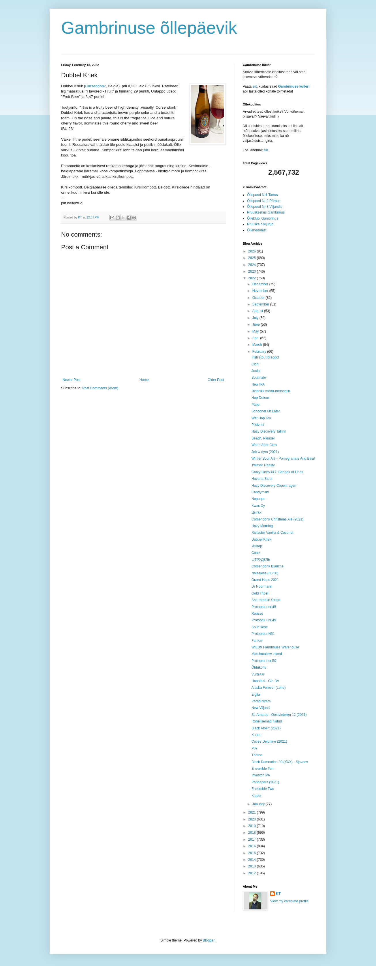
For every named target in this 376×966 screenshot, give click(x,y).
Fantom (257, 641)
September (261, 304)
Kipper (256, 796)
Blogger (209, 940)
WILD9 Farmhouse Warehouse (275, 647)
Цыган (256, 512)
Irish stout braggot (265, 357)
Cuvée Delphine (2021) (269, 741)
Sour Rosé (259, 627)
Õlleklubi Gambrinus (262, 218)
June (256, 324)
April (256, 338)
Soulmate (258, 378)
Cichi (255, 364)
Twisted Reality (263, 465)
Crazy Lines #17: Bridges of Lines (277, 472)
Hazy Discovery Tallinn (268, 431)
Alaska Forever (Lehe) (268, 688)
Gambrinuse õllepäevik (149, 27)
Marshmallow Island (266, 654)
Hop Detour (260, 398)
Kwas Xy (258, 506)
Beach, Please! (263, 438)
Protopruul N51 (263, 634)
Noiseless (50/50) (264, 573)
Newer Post (71, 380)
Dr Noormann (261, 586)
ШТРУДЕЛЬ (260, 560)
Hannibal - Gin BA (265, 681)
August (258, 311)
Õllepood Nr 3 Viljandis (264, 207)
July (256, 318)
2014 (252, 860)
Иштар (256, 546)
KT (278, 894)
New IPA (258, 384)
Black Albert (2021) (266, 728)
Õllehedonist (256, 230)
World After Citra (264, 445)
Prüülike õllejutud (260, 224)
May (256, 331)
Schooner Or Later (265, 411)
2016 (252, 846)
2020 (252, 819)
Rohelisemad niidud (266, 721)
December (260, 284)
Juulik (255, 371)
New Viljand (260, 708)
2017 (252, 839)
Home (144, 380)
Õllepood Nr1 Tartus (262, 195)
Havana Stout (261, 479)
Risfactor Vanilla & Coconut (272, 533)
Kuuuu (256, 735)
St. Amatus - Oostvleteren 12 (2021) (279, 715)
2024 (252, 265)
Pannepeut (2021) (265, 782)
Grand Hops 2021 (265, 580)
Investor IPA (260, 775)
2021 (252, 812)
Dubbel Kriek (261, 539)
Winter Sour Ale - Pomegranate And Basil (283, 458)
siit (255, 86)
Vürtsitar (257, 674)
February (259, 352)
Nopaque (258, 499)
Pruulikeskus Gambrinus (266, 212)
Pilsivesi (257, 425)
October (259, 298)
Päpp (255, 405)
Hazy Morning (262, 526)
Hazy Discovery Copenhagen (273, 486)
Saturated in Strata (265, 600)
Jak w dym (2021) (265, 452)
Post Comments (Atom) (100, 388)
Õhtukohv (258, 667)
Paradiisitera (261, 701)
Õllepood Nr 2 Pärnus (263, 201)
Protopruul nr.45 (263, 607)
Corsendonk (95, 86)
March (257, 345)
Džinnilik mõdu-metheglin (270, 391)
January (259, 804)
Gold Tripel (259, 593)
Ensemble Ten (262, 769)
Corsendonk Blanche (267, 566)
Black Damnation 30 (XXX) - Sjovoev (279, 762)
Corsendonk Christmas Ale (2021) (277, 519)
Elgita (255, 695)
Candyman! (260, 492)
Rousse (257, 614)
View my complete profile (289, 901)
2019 (252, 826)
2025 (252, 258)
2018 (252, 833)
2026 (252, 251)
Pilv (254, 748)
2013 (252, 866)
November (260, 291)
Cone (255, 553)
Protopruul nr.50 (263, 661)
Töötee (256, 755)
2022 (252, 278)
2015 (252, 853)
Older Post (216, 380)
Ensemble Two (262, 789)
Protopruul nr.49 (263, 620)
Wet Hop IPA (261, 418)
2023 (252, 271)
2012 (252, 873)
